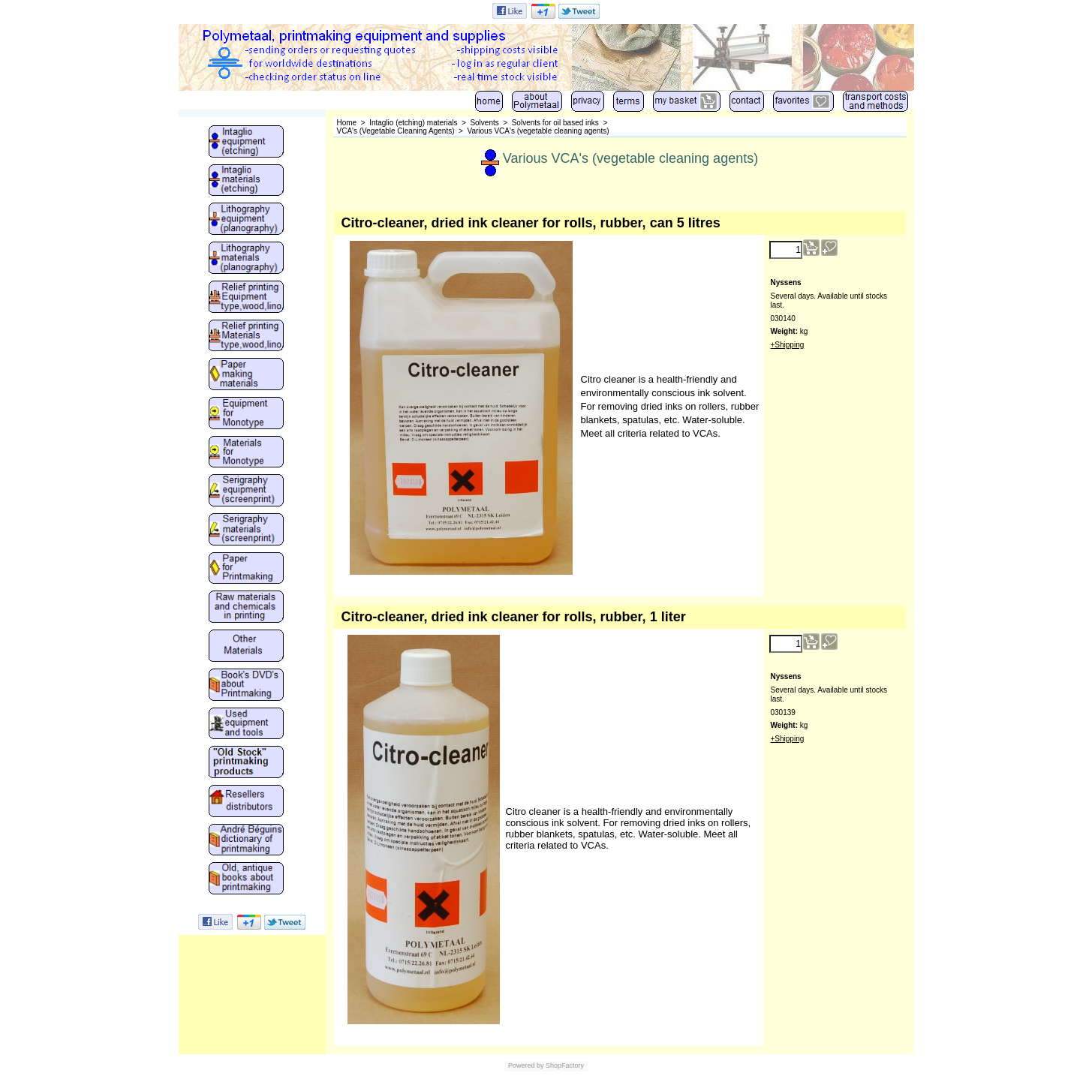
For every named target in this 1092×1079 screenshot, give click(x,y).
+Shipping (788, 345)
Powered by (526, 1065)
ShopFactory (564, 1065)
